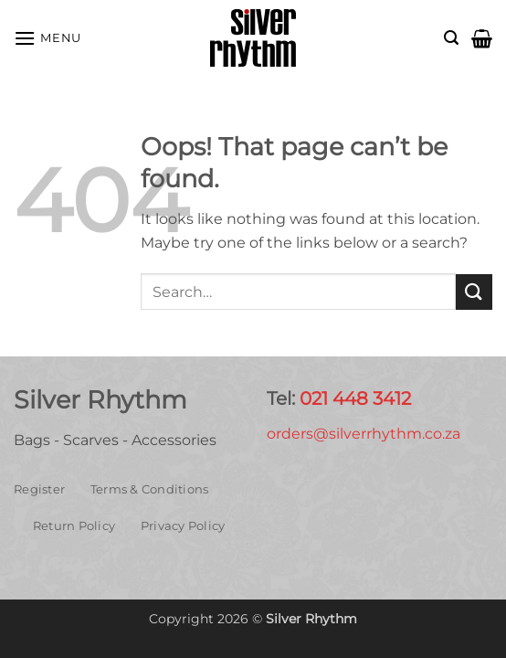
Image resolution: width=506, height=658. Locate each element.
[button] (47, 38)
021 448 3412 (355, 398)
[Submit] (474, 292)
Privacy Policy (183, 526)
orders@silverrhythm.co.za (363, 433)
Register (39, 489)
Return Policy (74, 526)
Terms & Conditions (149, 489)
